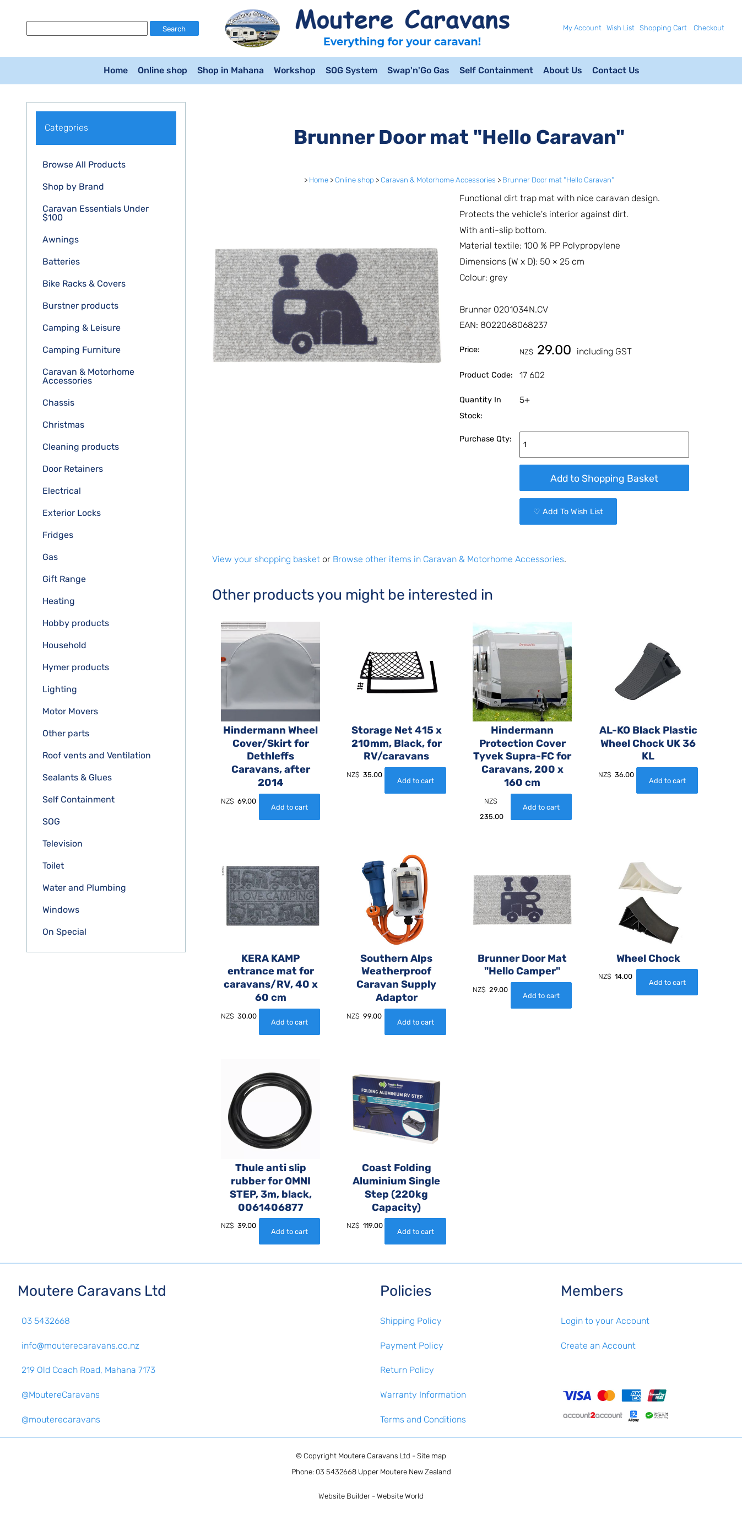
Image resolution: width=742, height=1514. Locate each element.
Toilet (53, 865)
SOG (51, 821)
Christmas (63, 424)
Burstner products (80, 305)
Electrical (61, 491)
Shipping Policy (411, 1321)
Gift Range (64, 579)
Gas (50, 557)
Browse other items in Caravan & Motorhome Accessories (448, 559)
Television (62, 843)
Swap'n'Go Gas (418, 70)
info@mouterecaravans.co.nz (80, 1345)
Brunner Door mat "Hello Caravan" (558, 180)
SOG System (351, 70)
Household (64, 645)
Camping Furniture (81, 349)
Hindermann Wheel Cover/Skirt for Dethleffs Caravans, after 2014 (270, 756)
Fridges (57, 535)
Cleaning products (80, 446)
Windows (60, 909)
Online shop (162, 70)
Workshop (295, 70)
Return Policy (407, 1370)
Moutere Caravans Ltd (374, 1456)
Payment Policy (411, 1345)
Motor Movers (70, 711)
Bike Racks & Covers (84, 283)
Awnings (60, 239)
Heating (58, 601)
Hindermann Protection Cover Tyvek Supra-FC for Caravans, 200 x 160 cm (522, 756)
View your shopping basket (266, 559)
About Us (562, 70)
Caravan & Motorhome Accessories (88, 376)
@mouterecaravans (60, 1419)
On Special (64, 931)
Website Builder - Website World (371, 1496)
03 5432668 (45, 1321)
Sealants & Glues (77, 777)
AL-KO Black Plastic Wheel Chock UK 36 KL (648, 743)
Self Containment (496, 70)
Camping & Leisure (81, 327)
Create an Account (598, 1345)
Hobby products (75, 623)
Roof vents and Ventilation (96, 755)
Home (116, 70)
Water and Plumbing (84, 887)
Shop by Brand (73, 186)
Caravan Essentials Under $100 (95, 213)
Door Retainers (72, 469)
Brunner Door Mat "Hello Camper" (522, 965)
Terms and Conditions (423, 1419)
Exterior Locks (71, 513)
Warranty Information (423, 1394)
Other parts (65, 733)
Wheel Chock (648, 958)
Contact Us (616, 70)
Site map (431, 1456)
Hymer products (75, 667)
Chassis (58, 402)
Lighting (59, 689)
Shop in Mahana (230, 70)
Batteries (61, 261)
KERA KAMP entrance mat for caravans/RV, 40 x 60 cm (271, 978)
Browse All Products (84, 164)
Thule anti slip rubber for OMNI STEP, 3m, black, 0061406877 (271, 1188)
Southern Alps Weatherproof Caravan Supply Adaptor (396, 978)
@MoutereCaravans (60, 1394)
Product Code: (486, 375)
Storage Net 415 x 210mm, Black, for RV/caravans (396, 743)
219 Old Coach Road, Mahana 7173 (88, 1370)
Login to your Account (605, 1321)
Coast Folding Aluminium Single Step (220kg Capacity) (396, 1188)
